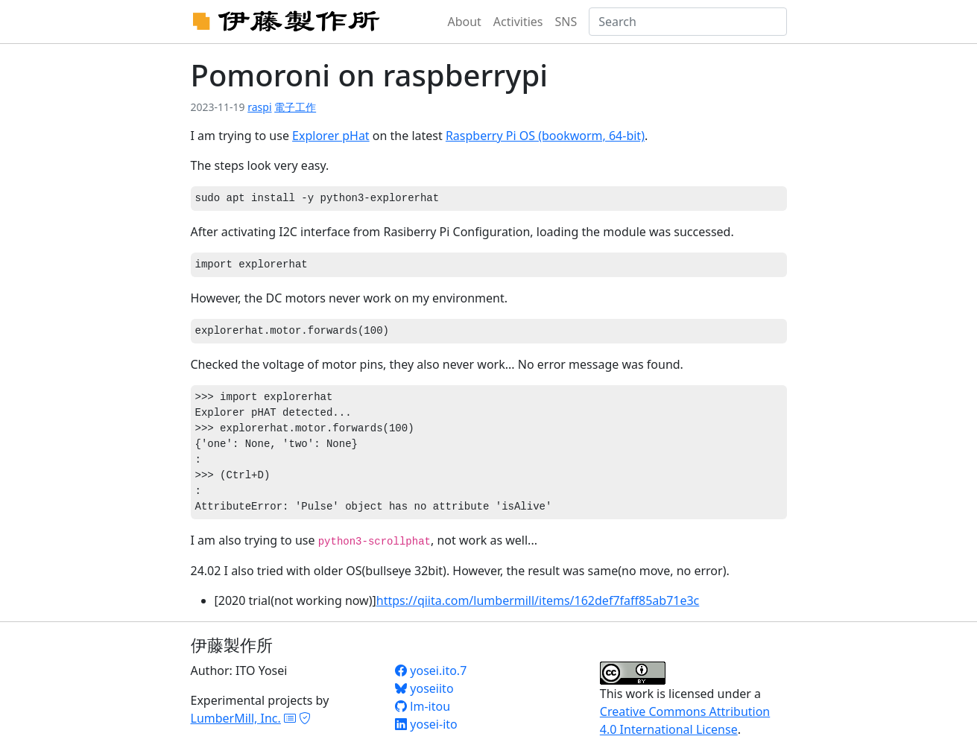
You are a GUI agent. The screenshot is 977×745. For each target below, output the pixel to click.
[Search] (687, 21)
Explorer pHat (331, 135)
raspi (259, 107)
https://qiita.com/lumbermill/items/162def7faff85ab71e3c (538, 600)
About (464, 21)
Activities (518, 21)
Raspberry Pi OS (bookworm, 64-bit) (545, 135)
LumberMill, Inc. (236, 718)
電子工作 (295, 107)
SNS (566, 21)
